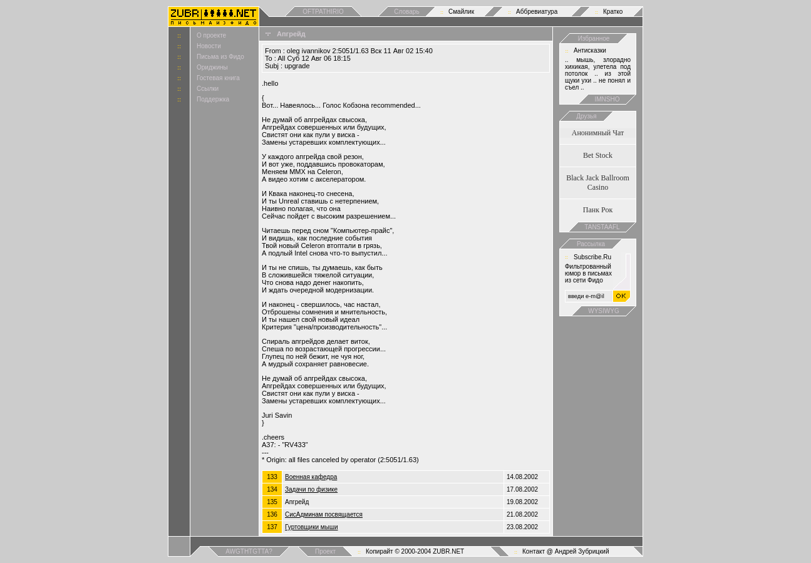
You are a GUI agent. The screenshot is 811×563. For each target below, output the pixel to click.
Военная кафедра (311, 476)
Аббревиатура (536, 11)
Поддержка (213, 99)
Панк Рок (597, 209)
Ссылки (208, 88)
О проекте (211, 35)
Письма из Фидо (220, 56)
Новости (209, 46)
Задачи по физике (311, 489)
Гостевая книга (218, 78)
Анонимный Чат (598, 132)
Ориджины (212, 67)
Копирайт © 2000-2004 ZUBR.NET (415, 551)
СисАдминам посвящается (324, 514)
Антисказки (590, 50)
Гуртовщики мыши (311, 527)
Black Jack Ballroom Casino (597, 182)
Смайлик (461, 11)
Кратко (612, 11)
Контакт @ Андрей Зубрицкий (565, 551)
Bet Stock (597, 155)
